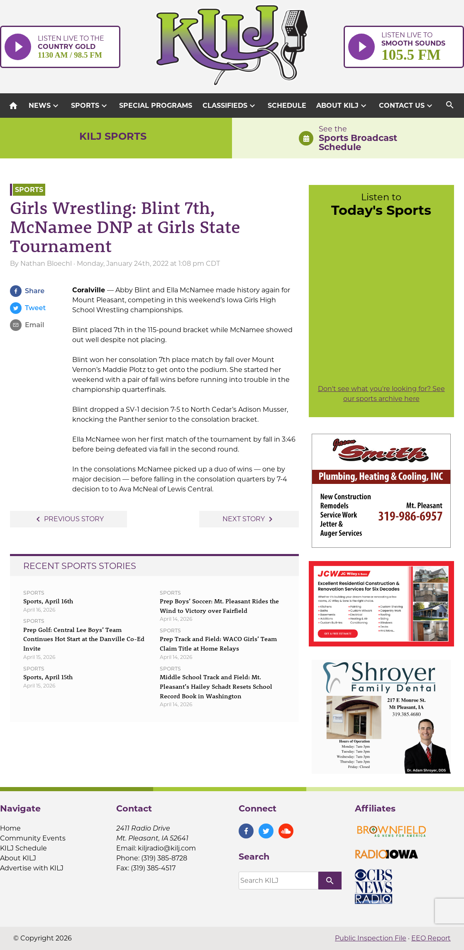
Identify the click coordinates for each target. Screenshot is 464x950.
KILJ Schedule (23, 848)
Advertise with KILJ (31, 868)
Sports (90, 106)
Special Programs (155, 105)
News (45, 106)
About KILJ (342, 106)
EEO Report (431, 938)
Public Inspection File (370, 938)
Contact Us (407, 106)
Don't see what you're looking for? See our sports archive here (381, 394)
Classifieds (230, 106)
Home (10, 828)
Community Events (33, 838)
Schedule (287, 105)
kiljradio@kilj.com (167, 848)
